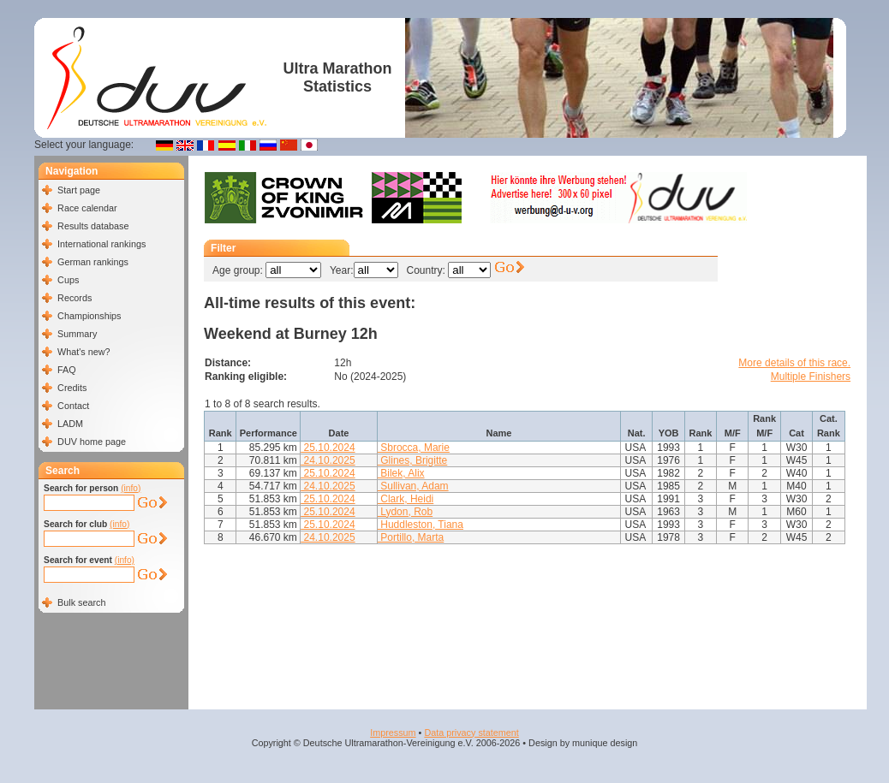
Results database (92, 226)
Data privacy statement (471, 732)
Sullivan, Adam (413, 486)
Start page (78, 190)
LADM (70, 423)
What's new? (83, 352)
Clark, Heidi (405, 499)
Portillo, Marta (411, 537)
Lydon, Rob (405, 512)
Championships (89, 316)
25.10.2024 (328, 448)
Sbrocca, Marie (414, 448)
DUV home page (91, 441)
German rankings (92, 262)
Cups (68, 280)
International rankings (101, 244)
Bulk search (81, 602)
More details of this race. (794, 363)
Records (74, 298)
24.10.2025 (328, 460)
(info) (130, 488)
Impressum (392, 732)
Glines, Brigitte (412, 460)
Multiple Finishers (810, 377)
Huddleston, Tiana (420, 525)
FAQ (66, 370)
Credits (72, 388)
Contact (73, 405)
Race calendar (87, 208)
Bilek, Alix (401, 473)
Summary (77, 334)
